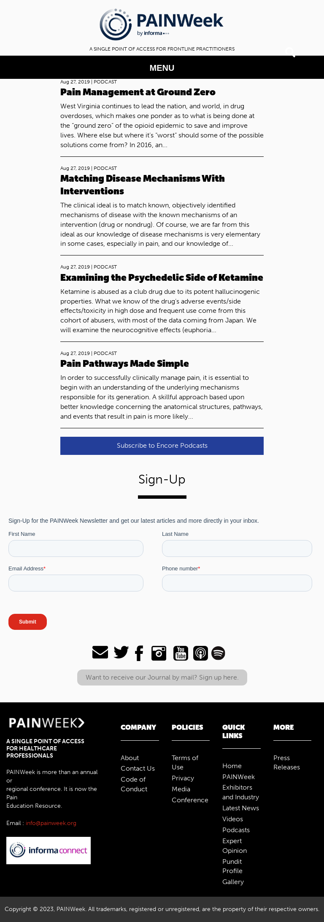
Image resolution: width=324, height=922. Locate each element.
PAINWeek (238, 777)
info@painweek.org (51, 823)
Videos (232, 819)
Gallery (233, 882)
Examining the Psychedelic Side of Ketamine (161, 277)
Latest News (240, 808)
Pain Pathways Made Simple (124, 363)
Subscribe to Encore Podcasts (162, 445)
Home (232, 766)
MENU (162, 68)
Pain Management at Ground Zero (138, 92)
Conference (190, 800)
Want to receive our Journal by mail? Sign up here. (162, 677)
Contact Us (138, 768)
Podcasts (236, 830)
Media (181, 789)
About (130, 758)
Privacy (183, 778)
